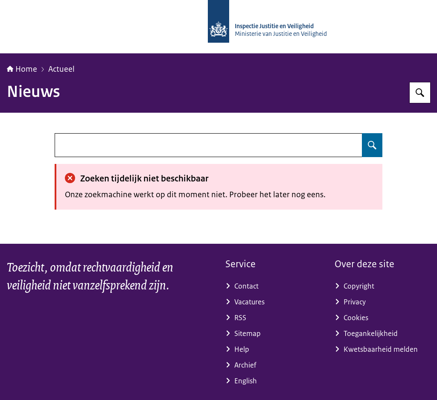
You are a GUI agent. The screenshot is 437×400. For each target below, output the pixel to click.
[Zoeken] (420, 92)
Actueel (61, 69)
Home (22, 69)
